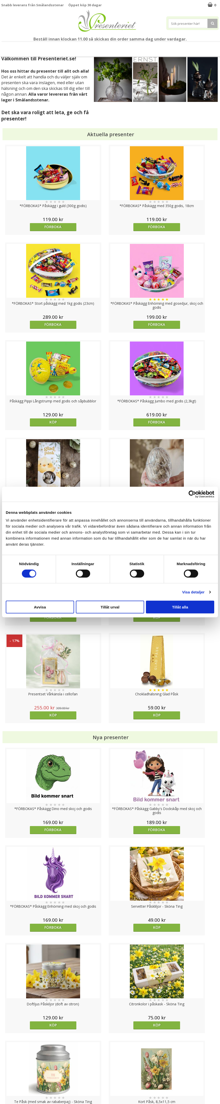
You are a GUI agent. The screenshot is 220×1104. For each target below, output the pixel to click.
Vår (33, 47)
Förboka (31, 226)
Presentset (67, 47)
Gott (160, 47)
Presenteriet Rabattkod (20, 1080)
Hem (113, 47)
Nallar (6, 1087)
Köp (28, 324)
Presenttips (92, 47)
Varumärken (11, 1057)
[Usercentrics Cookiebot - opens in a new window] (192, 494)
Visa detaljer (193, 592)
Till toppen (110, 1032)
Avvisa (40, 607)
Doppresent (11, 1095)
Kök (129, 47)
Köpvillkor (9, 1064)
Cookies (7, 1049)
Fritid (144, 47)
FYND (193, 47)
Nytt (25, 47)
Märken (178, 47)
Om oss (7, 1072)
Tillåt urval (110, 607)
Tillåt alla (180, 607)
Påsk (45, 47)
